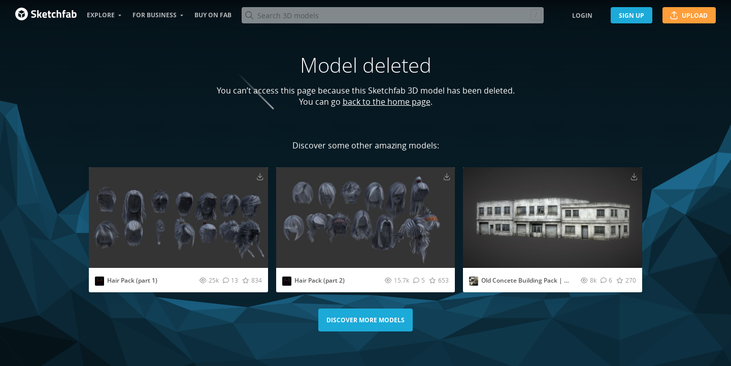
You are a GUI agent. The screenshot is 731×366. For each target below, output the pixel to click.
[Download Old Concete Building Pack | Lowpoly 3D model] (634, 176)
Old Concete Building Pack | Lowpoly (534, 280)
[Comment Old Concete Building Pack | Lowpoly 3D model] (606, 280)
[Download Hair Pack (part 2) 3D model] (447, 176)
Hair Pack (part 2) (319, 280)
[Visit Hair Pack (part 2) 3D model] (365, 217)
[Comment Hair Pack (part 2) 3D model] (419, 280)
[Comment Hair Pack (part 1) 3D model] (230, 280)
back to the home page (386, 101)
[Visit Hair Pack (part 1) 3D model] (178, 217)
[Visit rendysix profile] (99, 281)
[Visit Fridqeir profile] (473, 281)
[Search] (392, 15)
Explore (101, 15)
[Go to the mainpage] (46, 15)
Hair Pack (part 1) (132, 280)
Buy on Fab (212, 15)
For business (154, 15)
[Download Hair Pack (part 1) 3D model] (260, 176)
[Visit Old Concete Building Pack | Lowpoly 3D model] (552, 217)
